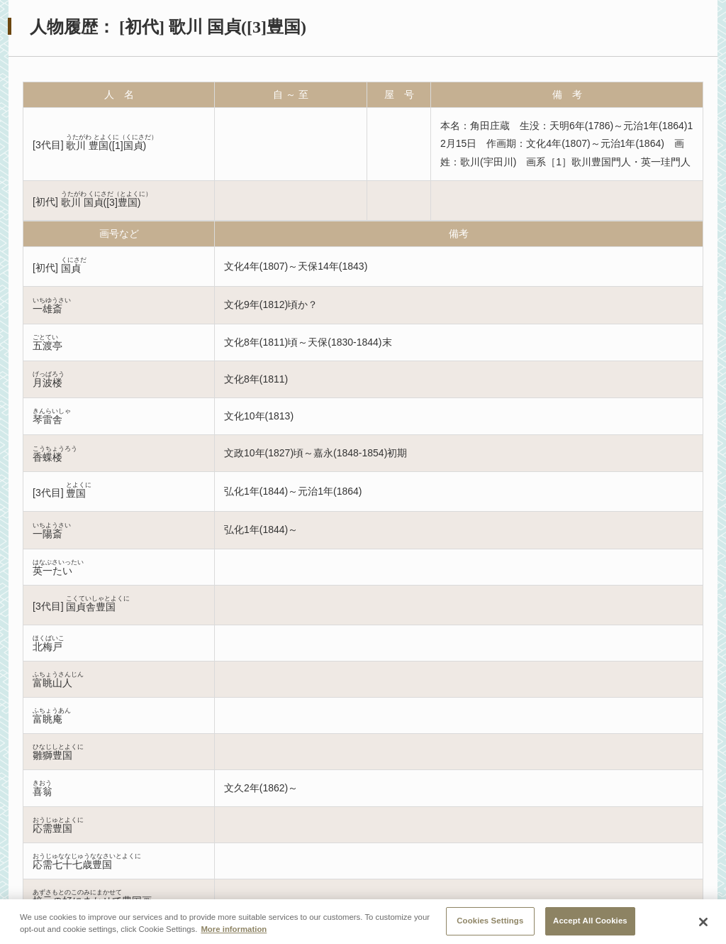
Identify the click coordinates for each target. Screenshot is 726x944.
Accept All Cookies (590, 925)
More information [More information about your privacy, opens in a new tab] (234, 934)
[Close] (703, 927)
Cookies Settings (490, 925)
